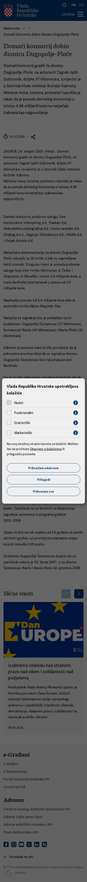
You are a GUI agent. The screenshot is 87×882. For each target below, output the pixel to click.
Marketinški (23, 433)
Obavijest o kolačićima (45, 449)
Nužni (18, 403)
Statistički (22, 423)
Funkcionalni (23, 413)
